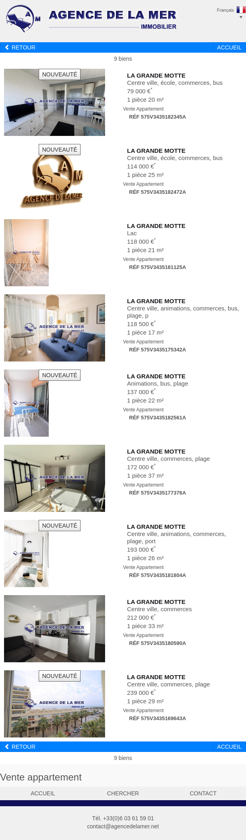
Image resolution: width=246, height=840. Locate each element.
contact (203, 793)
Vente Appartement (143, 109)
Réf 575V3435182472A (157, 192)
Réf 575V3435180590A (157, 643)
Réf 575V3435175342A (157, 350)
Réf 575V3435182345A (157, 117)
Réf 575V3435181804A (157, 575)
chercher (123, 793)
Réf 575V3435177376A (157, 493)
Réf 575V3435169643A (157, 718)
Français (225, 10)
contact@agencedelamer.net (123, 826)
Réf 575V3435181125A (157, 267)
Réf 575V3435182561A (157, 418)
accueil (43, 793)
